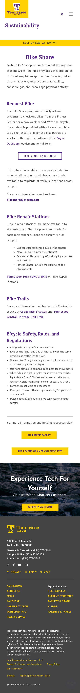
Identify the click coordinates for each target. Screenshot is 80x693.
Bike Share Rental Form (40, 156)
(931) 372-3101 (29, 550)
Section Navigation (40, 42)
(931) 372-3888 (23, 558)
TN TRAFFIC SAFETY (39, 435)
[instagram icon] (9, 566)
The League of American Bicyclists (40, 451)
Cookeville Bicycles (33, 311)
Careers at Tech (17, 606)
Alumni (52, 606)
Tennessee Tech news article (27, 276)
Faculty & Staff (59, 601)
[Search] (62, 14)
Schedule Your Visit (40, 507)
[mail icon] (26, 566)
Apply (44, 3)
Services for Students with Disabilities (24, 664)
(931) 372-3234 (25, 554)
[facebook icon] (13, 566)
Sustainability (22, 25)
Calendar (13, 601)
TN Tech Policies (15, 668)
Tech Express (57, 591)
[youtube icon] (19, 566)
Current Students (60, 596)
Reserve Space (16, 616)
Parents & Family (59, 611)
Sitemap (11, 675)
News (10, 596)
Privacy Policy (53, 664)
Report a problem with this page (35, 675)
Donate (57, 3)
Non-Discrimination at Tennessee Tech (25, 660)
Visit (69, 3)
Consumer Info (17, 611)
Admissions (14, 585)
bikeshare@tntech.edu (23, 200)
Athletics (13, 591)
